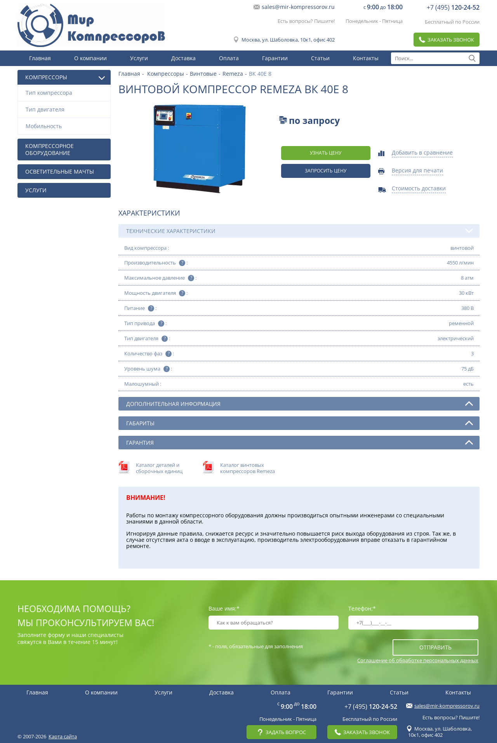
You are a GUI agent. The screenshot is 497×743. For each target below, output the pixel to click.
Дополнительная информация (299, 403)
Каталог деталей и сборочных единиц (159, 468)
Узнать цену (325, 153)
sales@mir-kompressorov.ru (298, 7)
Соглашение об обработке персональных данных (417, 660)
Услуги (139, 58)
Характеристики (149, 213)
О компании (90, 58)
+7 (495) (453, 7)
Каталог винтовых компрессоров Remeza (247, 468)
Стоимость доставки (419, 188)
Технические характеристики (299, 231)
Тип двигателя (66, 109)
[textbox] (435, 58)
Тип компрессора (66, 92)
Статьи (320, 58)
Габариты (299, 423)
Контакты (366, 58)
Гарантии (275, 58)
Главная (40, 58)
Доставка (183, 58)
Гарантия (299, 442)
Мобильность (66, 126)
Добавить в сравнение (422, 153)
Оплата (229, 58)
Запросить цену (325, 170)
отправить (435, 647)
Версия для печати (417, 171)
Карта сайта (63, 736)
